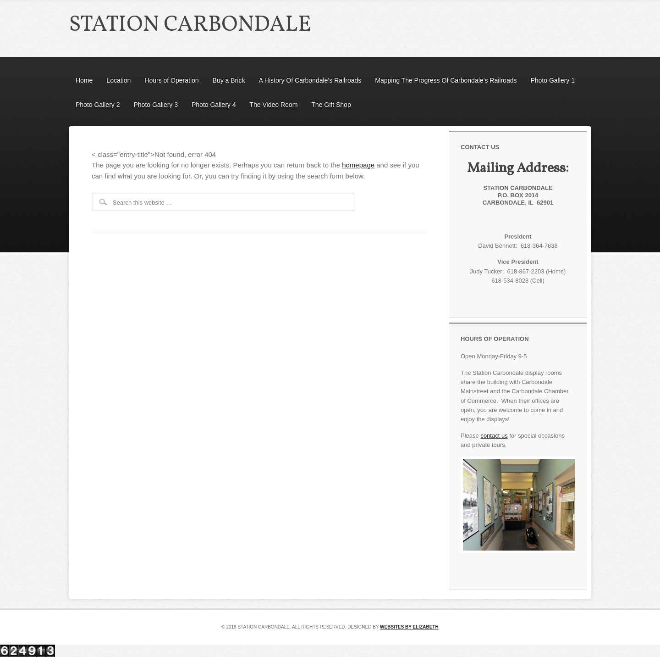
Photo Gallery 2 (98, 104)
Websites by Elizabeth (409, 626)
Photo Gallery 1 (552, 80)
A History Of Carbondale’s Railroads (309, 80)
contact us (493, 435)
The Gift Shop (331, 104)
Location (118, 80)
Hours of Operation (171, 80)
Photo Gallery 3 (156, 104)
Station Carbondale (190, 25)
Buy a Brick (229, 80)
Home (84, 80)
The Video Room (274, 104)
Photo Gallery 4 (214, 104)
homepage (358, 165)
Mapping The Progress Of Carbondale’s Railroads (446, 80)
